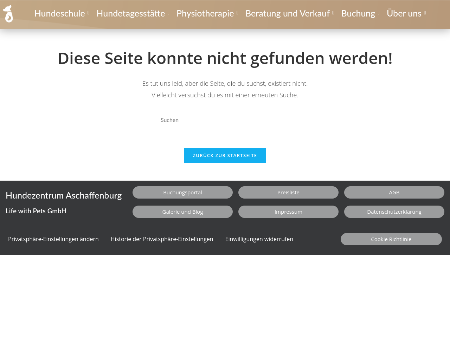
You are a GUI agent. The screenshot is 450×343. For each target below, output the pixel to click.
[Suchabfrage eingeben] (225, 120)
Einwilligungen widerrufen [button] (259, 239)
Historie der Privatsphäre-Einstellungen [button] (162, 239)
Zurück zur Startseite (225, 156)
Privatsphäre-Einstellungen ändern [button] (53, 239)
